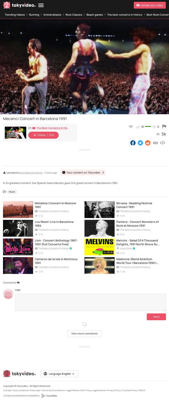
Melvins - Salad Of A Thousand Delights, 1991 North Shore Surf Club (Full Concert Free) (138, 242)
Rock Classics (73, 14)
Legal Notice (72, 390)
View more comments (84, 333)
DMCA (142, 390)
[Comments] (90, 302)
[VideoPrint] (49, 395)
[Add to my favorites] (131, 126)
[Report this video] (164, 126)
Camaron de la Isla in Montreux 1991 (56, 261)
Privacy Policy (114, 390)
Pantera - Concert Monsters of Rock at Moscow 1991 (137, 223)
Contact (7, 390)
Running (34, 14)
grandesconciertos (31, 173)
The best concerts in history (124, 14)
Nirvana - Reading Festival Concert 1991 (134, 205)
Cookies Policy (130, 390)
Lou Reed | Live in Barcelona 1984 (54, 223)
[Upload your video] (150, 5)
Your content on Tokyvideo (26, 390)
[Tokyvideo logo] (19, 6)
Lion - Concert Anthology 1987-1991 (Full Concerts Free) (56, 242)
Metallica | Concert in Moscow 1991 (55, 205)
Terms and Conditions (53, 390)
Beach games (95, 14)
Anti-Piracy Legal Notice (92, 390)
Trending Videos (15, 14)
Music (12, 191)
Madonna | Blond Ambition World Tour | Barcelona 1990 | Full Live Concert (136, 261)
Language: (59, 374)
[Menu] (40, 5)
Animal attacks (52, 14)
